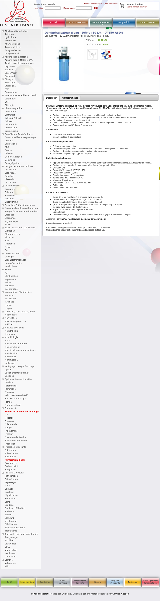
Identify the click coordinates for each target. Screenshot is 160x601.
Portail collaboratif (40, 594)
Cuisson (9, 153)
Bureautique (11, 92)
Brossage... (10, 86)
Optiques (9, 376)
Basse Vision (11, 73)
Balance (9, 70)
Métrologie (10, 334)
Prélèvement (11, 431)
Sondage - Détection (15, 508)
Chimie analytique (62, 582)
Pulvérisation (11, 453)
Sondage (9, 505)
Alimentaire (10, 41)
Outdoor (9, 382)
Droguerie (10, 189)
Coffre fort (10, 115)
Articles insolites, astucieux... (19, 63)
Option (8, 370)
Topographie (11, 531)
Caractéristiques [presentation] (70, 98)
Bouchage (10, 82)
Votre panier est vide (137, 7)
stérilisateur (11, 521)
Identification (11, 276)
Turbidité (9, 540)
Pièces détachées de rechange (22, 411)
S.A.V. (7, 486)
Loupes (8, 308)
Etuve (7, 224)
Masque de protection (16, 321)
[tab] (52, 98)
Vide (7, 566)
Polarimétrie (11, 424)
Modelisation (11, 353)
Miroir (7, 340)
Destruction (10, 169)
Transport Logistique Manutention (21, 534)
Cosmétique (11, 144)
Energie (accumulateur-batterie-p (21, 211)
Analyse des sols (13, 50)
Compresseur (11, 131)
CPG (7, 147)
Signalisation (11, 495)
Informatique (11, 289)
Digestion (9, 176)
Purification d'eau (15, 460)
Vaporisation (11, 550)
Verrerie (9, 560)
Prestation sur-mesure (16, 440)
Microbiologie (11, 337)
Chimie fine (44, 582)
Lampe (8, 305)
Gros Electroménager (15, 260)
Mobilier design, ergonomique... (20, 350)
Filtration (9, 237)
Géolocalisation (12, 253)
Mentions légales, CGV (101, 23)
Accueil (53, 22)
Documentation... (13, 186)
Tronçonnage (11, 537)
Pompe (8, 428)
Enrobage (9, 215)
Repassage (10, 482)
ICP (6, 273)
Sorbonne (9, 511)
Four (7, 240)
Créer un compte (111, 3)
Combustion (11, 128)
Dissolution (10, 182)
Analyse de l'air (12, 44)
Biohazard (10, 76)
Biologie (9, 79)
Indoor (8, 282)
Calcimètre (10, 99)
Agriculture (10, 37)
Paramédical (11, 386)
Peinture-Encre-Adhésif (16, 395)
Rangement (10, 469)
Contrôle (9, 141)
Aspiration (10, 66)
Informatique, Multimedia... (18, 292)
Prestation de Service (15, 437)
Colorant (9, 121)
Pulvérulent (10, 456)
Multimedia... (11, 360)
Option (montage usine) (17, 373)
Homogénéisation (13, 263)
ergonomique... (12, 221)
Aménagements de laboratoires (150, 582)
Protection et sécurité (15, 447)
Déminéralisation (13, 157)
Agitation (9, 34)
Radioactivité (11, 466)
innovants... (10, 295)
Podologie (9, 421)
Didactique (10, 173)
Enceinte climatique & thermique (21, 208)
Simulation (10, 498)
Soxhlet (8, 515)
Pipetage (9, 418)
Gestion (125, 594)
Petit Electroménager (15, 398)
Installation (10, 299)
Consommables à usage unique (20, 137)
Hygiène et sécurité (115, 582)
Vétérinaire (10, 563)
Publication (10, 450)
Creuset (8, 150)
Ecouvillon (10, 195)
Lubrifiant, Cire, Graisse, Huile (20, 311)
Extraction (10, 231)
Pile (6, 415)
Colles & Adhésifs (13, 118)
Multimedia (10, 357)
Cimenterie (10, 111)
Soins (7, 502)
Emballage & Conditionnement (20, 205)
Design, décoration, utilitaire (19, 166)
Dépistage (10, 160)
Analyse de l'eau (13, 47)
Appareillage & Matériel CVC (19, 60)
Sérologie (9, 492)
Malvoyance (11, 318)
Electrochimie (11, 202)
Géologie (9, 257)
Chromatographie (13, 108)
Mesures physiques (14, 328)
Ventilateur (10, 553)
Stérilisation (11, 524)
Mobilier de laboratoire (16, 344)
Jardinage (9, 302)
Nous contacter (147, 22)
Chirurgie (9, 105)
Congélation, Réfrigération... (19, 134)
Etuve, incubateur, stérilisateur (20, 227)
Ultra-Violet (10, 544)
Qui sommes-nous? (77, 22)
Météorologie (11, 331)
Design (97, 582)
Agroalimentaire (27, 582)
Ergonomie (10, 218)
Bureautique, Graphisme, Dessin (21, 95)
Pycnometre (11, 463)
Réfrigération (11, 476)
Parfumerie (10, 389)
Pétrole (8, 402)
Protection (133, 582)
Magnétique (11, 315)
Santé (9, 582)
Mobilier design (12, 347)
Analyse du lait (12, 53)
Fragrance (10, 244)
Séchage (9, 489)
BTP (7, 89)
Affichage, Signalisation (16, 31)
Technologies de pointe (80, 582)
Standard (9, 518)
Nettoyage (10, 363)
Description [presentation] (51, 98)
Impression (10, 279)
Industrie (9, 286)
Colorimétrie (11, 124)
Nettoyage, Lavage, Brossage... (20, 366)
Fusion (8, 247)
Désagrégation (12, 163)
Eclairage (9, 192)
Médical (8, 324)
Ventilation (10, 556)
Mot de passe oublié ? (93, 3)
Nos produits (124, 22)
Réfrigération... (12, 479)
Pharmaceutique (13, 405)
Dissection (10, 179)
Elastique (9, 199)
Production (10, 444)
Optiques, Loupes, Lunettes (18, 379)
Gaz (7, 250)
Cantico (116, 594)
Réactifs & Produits (14, 473)
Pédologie (9, 392)
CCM (7, 102)
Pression (9, 434)
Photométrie (11, 408)
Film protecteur (12, 234)
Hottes (8, 269)
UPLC (7, 547)
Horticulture (11, 266)
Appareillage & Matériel (16, 57)
